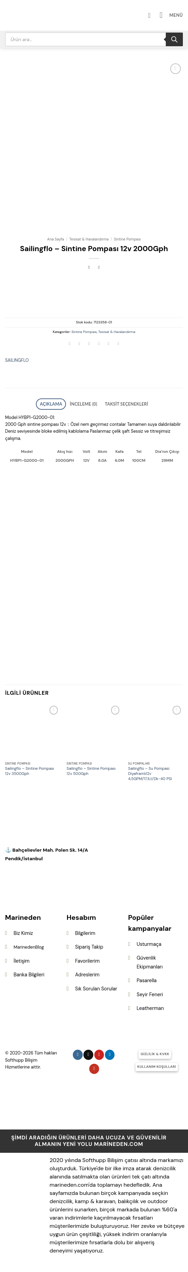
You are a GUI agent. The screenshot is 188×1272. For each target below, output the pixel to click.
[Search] (174, 39)
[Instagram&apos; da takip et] (78, 1053)
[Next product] (89, 267)
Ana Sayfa (55, 239)
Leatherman (150, 1006)
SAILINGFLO (17, 360)
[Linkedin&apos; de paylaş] (118, 344)
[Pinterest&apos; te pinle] (108, 344)
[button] (173, 15)
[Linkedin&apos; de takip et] (110, 1053)
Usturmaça (149, 942)
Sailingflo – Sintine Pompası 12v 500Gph (91, 770)
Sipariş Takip (89, 945)
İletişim (22, 959)
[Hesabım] (155, 15)
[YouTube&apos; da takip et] (94, 1067)
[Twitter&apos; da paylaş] (89, 344)
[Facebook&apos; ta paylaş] (79, 344)
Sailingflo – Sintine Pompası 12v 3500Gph (29, 770)
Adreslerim (87, 973)
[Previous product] (99, 267)
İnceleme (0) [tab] (85, 403)
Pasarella (147, 979)
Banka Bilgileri (29, 973)
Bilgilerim (85, 931)
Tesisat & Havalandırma (89, 239)
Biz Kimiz (23, 931)
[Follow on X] (88, 1053)
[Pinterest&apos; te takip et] (99, 1053)
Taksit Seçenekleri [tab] (121, 403)
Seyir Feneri (150, 993)
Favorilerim (87, 959)
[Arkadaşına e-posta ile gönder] (98, 344)
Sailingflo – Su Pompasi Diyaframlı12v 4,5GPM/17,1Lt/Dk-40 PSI (150, 772)
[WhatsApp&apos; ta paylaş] (69, 344)
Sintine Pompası (127, 239)
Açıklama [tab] (58, 403)
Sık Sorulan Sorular (96, 987)
